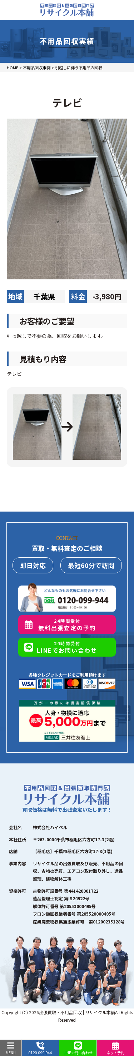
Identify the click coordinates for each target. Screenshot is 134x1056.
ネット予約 (115, 1048)
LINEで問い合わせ (78, 1048)
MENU (10, 1048)
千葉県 (44, 296)
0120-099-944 (40, 1048)
